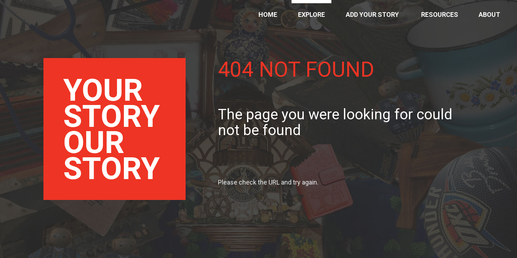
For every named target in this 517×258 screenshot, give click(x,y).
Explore (311, 14)
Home (267, 14)
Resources (439, 14)
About (489, 14)
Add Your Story (372, 14)
